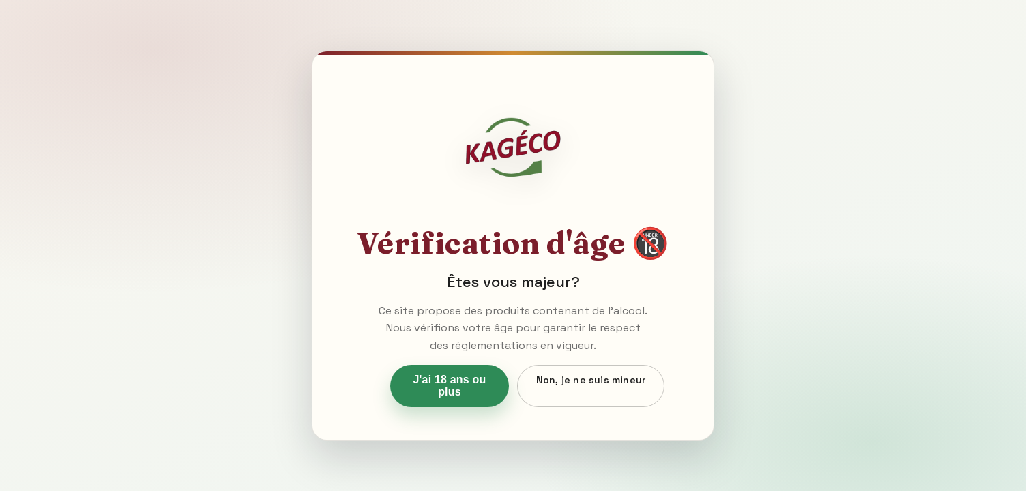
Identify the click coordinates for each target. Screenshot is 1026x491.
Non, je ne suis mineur (590, 380)
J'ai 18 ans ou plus (449, 386)
